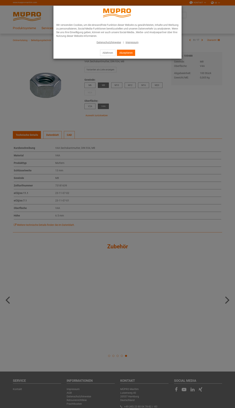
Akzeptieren (126, 52)
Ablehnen (107, 52)
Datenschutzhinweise (109, 42)
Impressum (132, 42)
